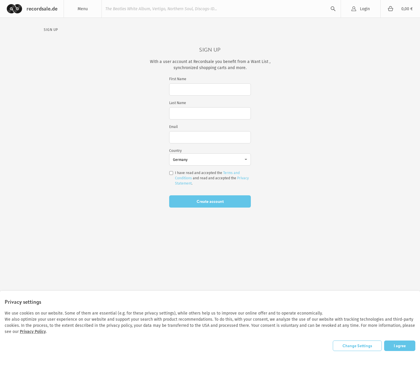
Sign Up (51, 30)
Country (175, 151)
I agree (400, 346)
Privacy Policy (33, 331)
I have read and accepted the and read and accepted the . (212, 178)
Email (173, 127)
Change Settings (357, 346)
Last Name (177, 103)
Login (365, 8)
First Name (177, 79)
